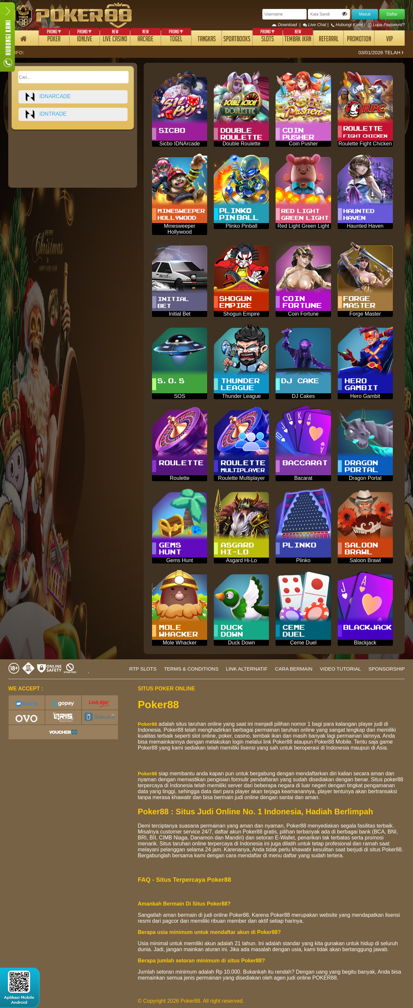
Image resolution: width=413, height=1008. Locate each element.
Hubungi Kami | (348, 24)
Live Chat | (316, 24)
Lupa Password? (386, 24)
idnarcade (48, 97)
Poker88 (147, 724)
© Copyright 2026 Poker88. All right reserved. (191, 1001)
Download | (287, 24)
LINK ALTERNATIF (247, 669)
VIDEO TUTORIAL (340, 669)
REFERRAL (328, 39)
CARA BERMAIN (293, 669)
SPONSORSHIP (386, 669)
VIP (389, 39)
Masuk (365, 14)
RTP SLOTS (143, 669)
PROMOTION (359, 39)
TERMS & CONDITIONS (191, 669)
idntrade (45, 114)
